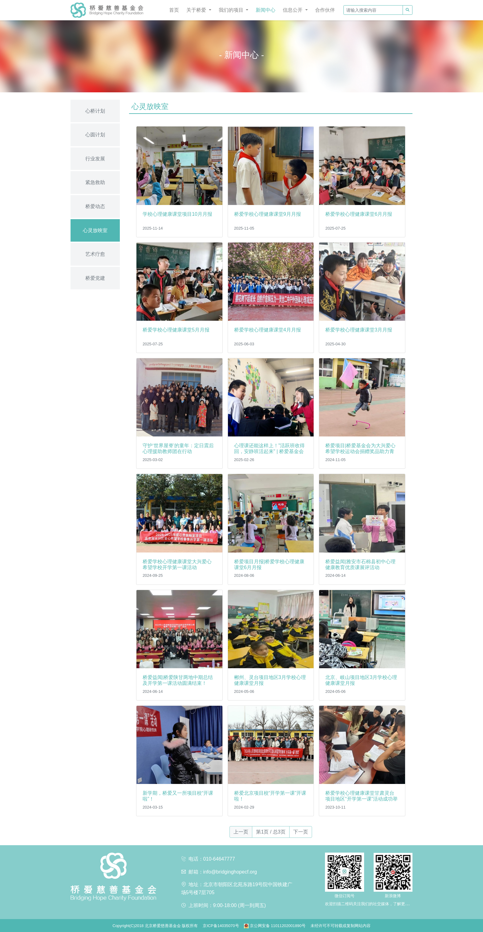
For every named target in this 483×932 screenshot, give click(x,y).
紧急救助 (95, 182)
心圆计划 (95, 134)
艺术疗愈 (95, 254)
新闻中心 (265, 10)
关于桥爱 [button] (196, 10)
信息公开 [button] (293, 10)
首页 (174, 10)
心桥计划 (95, 111)
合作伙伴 (325, 10)
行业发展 (95, 158)
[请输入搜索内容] (373, 10)
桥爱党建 (95, 278)
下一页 (300, 831)
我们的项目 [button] (232, 10)
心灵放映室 (95, 230)
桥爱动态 (95, 206)
